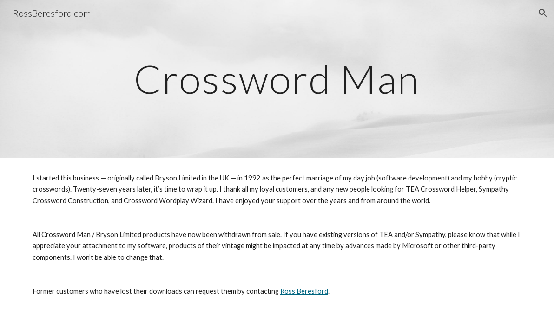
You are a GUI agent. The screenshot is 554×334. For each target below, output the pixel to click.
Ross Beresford (304, 291)
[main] (276, 78)
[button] (543, 13)
